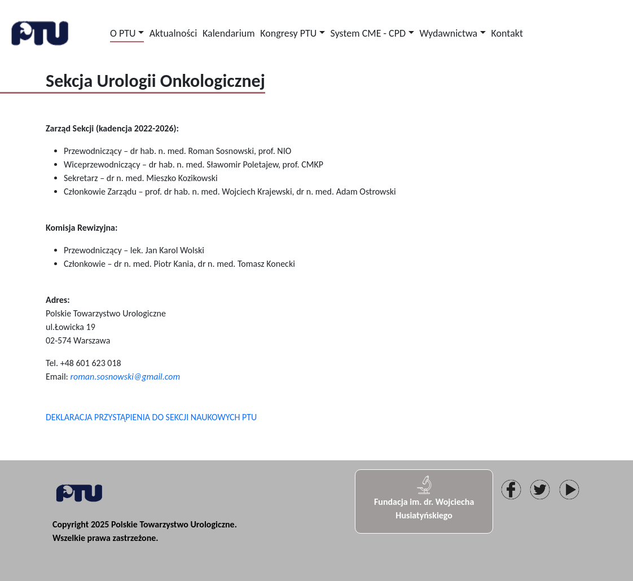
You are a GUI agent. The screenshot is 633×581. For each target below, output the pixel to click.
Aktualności (173, 33)
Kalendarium (229, 33)
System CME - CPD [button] (368, 33)
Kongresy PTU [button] (288, 33)
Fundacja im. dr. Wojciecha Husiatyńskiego (424, 497)
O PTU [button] (123, 33)
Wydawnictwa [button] (448, 33)
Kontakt (507, 33)
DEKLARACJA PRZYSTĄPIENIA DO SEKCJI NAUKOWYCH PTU (151, 417)
